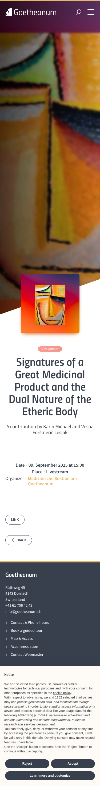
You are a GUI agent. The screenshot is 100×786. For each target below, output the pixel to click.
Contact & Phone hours (30, 622)
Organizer (14, 478)
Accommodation (24, 646)
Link (15, 519)
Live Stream (50, 349)
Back (18, 540)
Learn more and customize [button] (50, 775)
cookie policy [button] (62, 693)
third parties (84, 697)
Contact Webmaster (27, 654)
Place (37, 471)
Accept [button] (72, 763)
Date (20, 465)
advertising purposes (32, 715)
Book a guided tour (26, 630)
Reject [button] (27, 763)
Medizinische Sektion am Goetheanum (52, 481)
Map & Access (22, 638)
